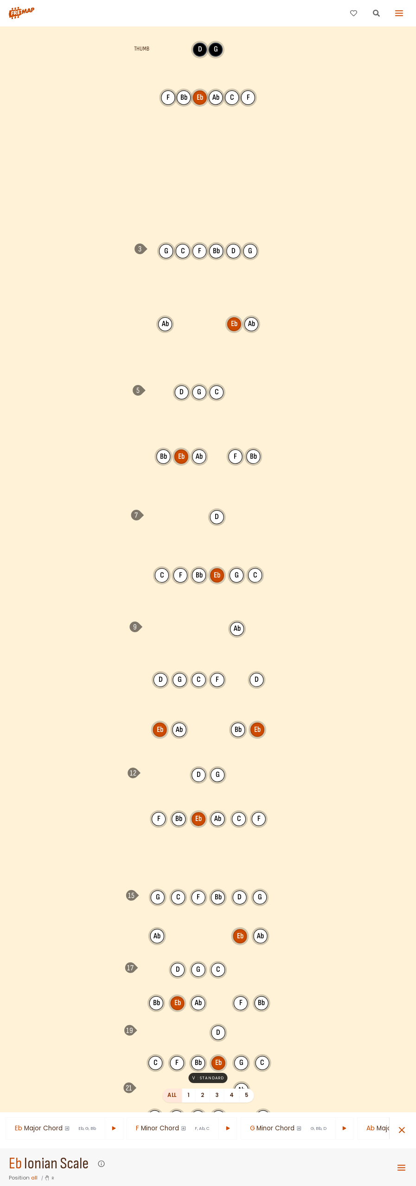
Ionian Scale (56, 1164)
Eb (15, 1164)
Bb (163, 456)
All (171, 1095)
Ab (164, 323)
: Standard (208, 1078)
